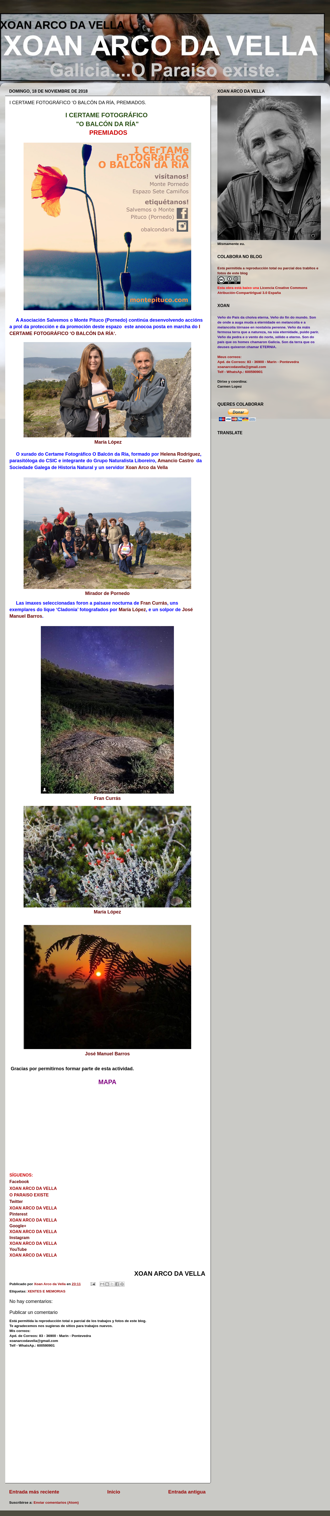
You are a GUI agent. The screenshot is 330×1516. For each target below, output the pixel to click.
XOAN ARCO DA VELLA (62, 25)
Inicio (113, 1492)
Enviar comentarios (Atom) (56, 1502)
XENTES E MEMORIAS (46, 1291)
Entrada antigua (187, 1492)
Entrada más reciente (34, 1492)
